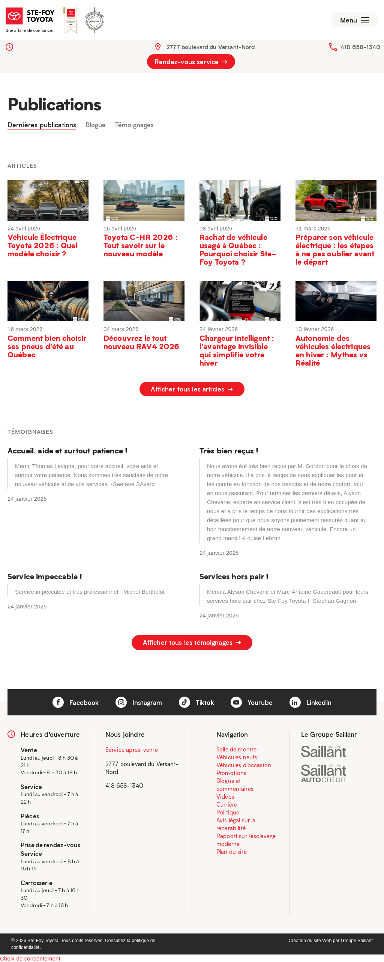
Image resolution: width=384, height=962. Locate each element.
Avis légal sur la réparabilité (236, 823)
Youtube (252, 701)
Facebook (75, 701)
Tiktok (196, 701)
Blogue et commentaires (235, 784)
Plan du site (231, 851)
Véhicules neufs (236, 756)
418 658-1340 (360, 48)
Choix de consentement (30, 957)
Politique (227, 811)
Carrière (226, 803)
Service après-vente (131, 749)
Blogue (96, 126)
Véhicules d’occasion (243, 764)
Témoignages (134, 126)
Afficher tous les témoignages (192, 642)
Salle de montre (236, 748)
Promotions (231, 772)
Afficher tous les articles (192, 390)
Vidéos (225, 795)
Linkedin (311, 701)
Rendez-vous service (190, 63)
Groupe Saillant (357, 939)
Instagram (139, 701)
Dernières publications (42, 126)
